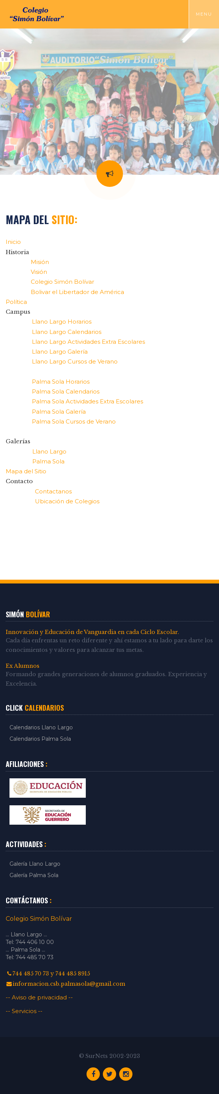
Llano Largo (49, 451)
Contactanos (53, 491)
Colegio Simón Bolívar (62, 281)
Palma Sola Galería (59, 411)
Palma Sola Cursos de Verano (74, 421)
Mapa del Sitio (26, 471)
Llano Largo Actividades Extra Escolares (88, 341)
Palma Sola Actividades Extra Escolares (87, 401)
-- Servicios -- (24, 1011)
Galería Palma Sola (33, 875)
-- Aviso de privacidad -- (39, 997)
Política (16, 301)
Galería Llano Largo (34, 863)
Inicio (13, 241)
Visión (39, 271)
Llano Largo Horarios (61, 321)
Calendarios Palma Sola (40, 738)
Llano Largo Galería (60, 351)
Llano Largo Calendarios (66, 331)
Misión (40, 262)
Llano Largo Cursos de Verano (75, 361)
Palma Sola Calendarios (65, 391)
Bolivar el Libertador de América (77, 292)
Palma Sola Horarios (61, 381)
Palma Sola (48, 461)
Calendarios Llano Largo (41, 727)
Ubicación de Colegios (67, 501)
